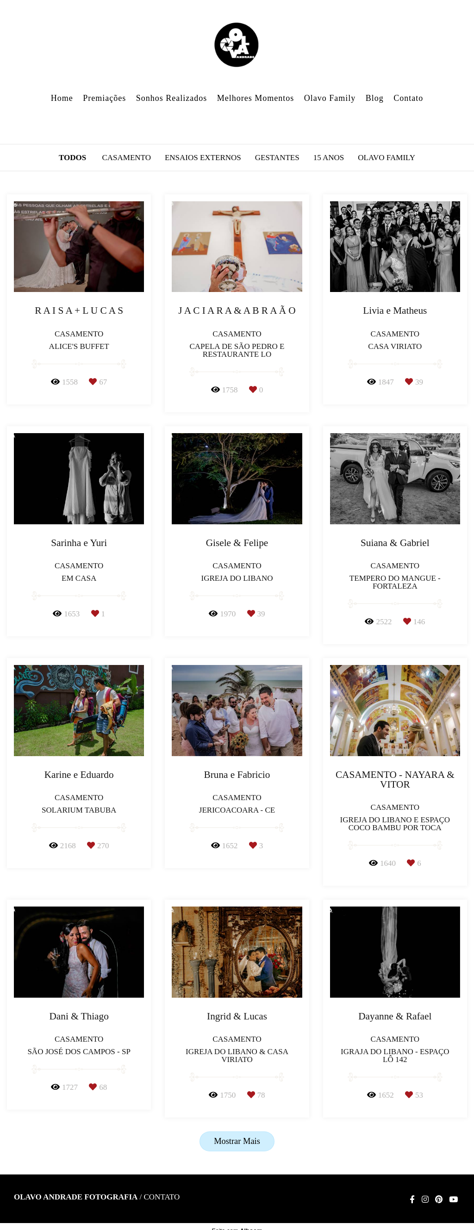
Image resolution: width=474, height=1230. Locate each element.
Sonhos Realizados (171, 98)
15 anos (328, 158)
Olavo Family (330, 98)
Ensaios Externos (203, 158)
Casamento (126, 158)
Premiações (104, 98)
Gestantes (277, 158)
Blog (375, 98)
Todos (72, 158)
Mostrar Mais (237, 1141)
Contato (408, 98)
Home (62, 98)
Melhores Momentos (255, 98)
